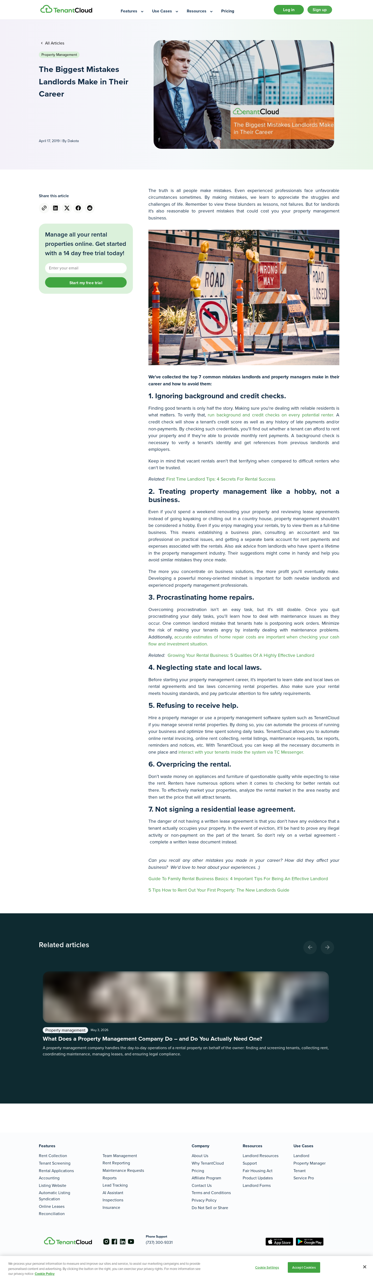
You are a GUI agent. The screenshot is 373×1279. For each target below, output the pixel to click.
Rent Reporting (116, 1163)
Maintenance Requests (123, 1170)
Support (250, 1163)
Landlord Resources (260, 1156)
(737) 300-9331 (167, 1242)
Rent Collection (53, 1156)
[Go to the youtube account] (137, 1242)
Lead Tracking (115, 1185)
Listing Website (52, 1185)
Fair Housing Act (257, 1171)
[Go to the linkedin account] (127, 1242)
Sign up (318, 11)
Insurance (111, 1207)
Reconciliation (52, 1214)
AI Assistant (113, 1193)
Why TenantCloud (208, 1163)
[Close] (364, 1267)
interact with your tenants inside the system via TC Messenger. (240, 755)
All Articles (54, 46)
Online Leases (51, 1206)
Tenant (299, 1171)
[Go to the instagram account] (106, 1242)
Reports (110, 1178)
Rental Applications (56, 1171)
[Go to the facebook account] (116, 1242)
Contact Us (202, 1185)
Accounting (49, 1178)
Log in (283, 11)
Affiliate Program (206, 1178)
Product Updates (258, 1178)
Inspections (113, 1200)
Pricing (198, 1171)
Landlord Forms (257, 1185)
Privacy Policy (204, 1200)
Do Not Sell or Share (210, 1208)
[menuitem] (132, 11)
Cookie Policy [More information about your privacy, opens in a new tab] (45, 1273)
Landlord (301, 1156)
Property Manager (309, 1163)
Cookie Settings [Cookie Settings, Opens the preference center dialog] (267, 1267)
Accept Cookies (304, 1267)
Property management (59, 58)
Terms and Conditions (211, 1193)
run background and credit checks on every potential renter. (271, 418)
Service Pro (303, 1178)
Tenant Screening (54, 1163)
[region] (186, 1267)
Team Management (120, 1156)
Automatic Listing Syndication (54, 1196)
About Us (200, 1156)
